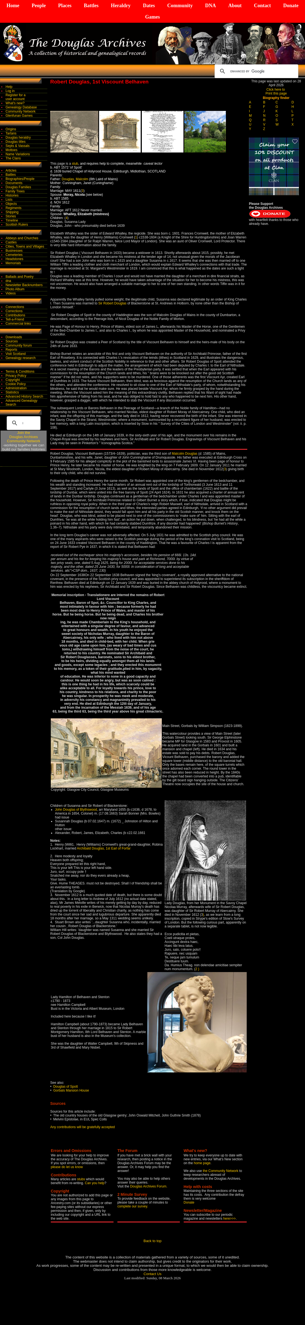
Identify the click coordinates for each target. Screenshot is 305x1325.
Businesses (14, 251)
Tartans (11, 133)
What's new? (15, 103)
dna (8, 281)
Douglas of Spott (65, 1087)
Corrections (14, 311)
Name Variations (18, 154)
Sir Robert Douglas (112, 303)
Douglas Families (18, 187)
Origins (11, 129)
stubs (81, 1179)
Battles (91, 5)
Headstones (14, 259)
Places (64, 5)
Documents (14, 183)
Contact (262, 5)
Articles (11, 170)
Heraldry (120, 5)
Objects (11, 204)
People (39, 5)
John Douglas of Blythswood (76, 810)
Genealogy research (21, 358)
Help (9, 87)
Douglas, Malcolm (75, 179)
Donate (290, 5)
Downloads (14, 337)
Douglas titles (16, 142)
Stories (11, 216)
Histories (12, 195)
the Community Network (221, 1171)
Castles (11, 242)
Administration (16, 388)
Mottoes (11, 150)
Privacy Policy (16, 376)
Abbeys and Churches (22, 238)
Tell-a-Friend (15, 319)
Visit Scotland (16, 354)
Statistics (12, 392)
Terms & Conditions (20, 371)
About (234, 5)
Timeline (12, 220)
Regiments (13, 208)
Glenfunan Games (19, 116)
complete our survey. (132, 1206)
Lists (9, 200)
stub (75, 164)
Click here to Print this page (276, 91)
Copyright (13, 380)
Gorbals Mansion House (71, 1090)
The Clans (13, 158)
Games (152, 17)
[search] (255, 71)
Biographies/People (20, 179)
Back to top (152, 1241)
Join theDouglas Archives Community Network (23, 437)
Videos (11, 293)
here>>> (229, 1218)
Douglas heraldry (18, 137)
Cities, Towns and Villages (25, 246)
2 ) (197, 969)
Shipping (12, 212)
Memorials (13, 263)
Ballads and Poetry (20, 277)
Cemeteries (14, 255)
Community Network (21, 111)
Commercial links (18, 323)
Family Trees (15, 191)
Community (180, 5)
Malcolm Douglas (184, 454)
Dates (149, 5)
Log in (10, 91)
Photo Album (15, 289)
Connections (15, 307)
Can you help (95, 1183)
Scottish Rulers (17, 225)
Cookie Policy (16, 384)
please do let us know (67, 1167)
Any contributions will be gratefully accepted (82, 1127)
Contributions (15, 315)
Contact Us (152, 1274)
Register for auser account (16, 97)
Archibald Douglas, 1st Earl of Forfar (103, 848)
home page (202, 1163)
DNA (210, 5)
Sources (12, 341)
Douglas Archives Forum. (148, 1186)
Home (13, 5)
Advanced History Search (24, 396)
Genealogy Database (21, 107)
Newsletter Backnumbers (24, 285)
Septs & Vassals (17, 146)
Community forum (19, 345)
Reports (11, 350)
